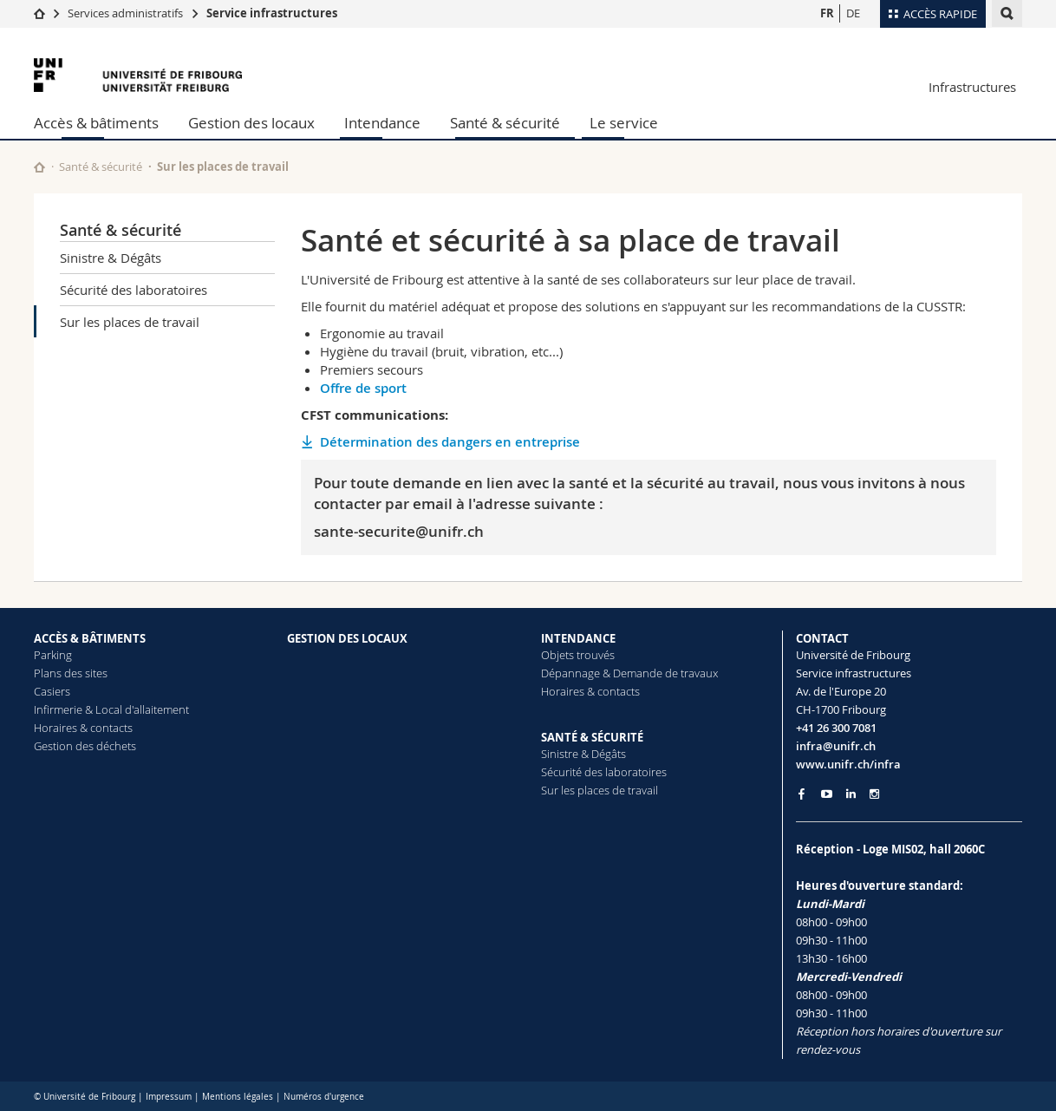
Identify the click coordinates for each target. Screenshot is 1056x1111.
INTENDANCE (578, 638)
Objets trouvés (578, 655)
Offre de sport (363, 388)
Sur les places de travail (129, 321)
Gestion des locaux (251, 123)
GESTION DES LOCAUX (347, 638)
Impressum (169, 1096)
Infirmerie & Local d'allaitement (111, 709)
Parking (53, 655)
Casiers (52, 691)
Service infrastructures (271, 13)
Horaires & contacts (83, 727)
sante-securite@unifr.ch (399, 531)
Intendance (382, 123)
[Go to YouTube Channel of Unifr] (826, 794)
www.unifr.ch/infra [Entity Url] (848, 764)
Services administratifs (125, 13)
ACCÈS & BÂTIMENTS (90, 638)
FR (827, 13)
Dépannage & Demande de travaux (629, 673)
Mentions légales (237, 1096)
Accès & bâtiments (96, 123)
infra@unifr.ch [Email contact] (836, 746)
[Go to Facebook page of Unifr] (801, 793)
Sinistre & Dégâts (110, 257)
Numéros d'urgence (324, 1096)
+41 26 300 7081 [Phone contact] (836, 727)
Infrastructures (972, 86)
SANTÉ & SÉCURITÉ (592, 737)
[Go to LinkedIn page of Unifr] (851, 794)
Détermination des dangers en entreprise (450, 442)
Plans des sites (71, 673)
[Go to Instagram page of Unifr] (874, 794)
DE (853, 13)
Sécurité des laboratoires (133, 289)
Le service (624, 123)
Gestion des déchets (85, 746)
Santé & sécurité (505, 123)
